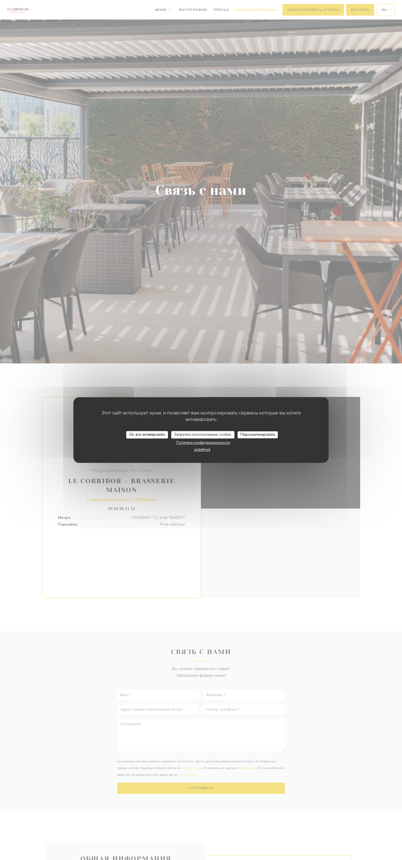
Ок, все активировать (147, 434)
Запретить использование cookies (202, 434)
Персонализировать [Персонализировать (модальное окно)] (257, 434)
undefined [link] (202, 449)
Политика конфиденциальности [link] (203, 442)
